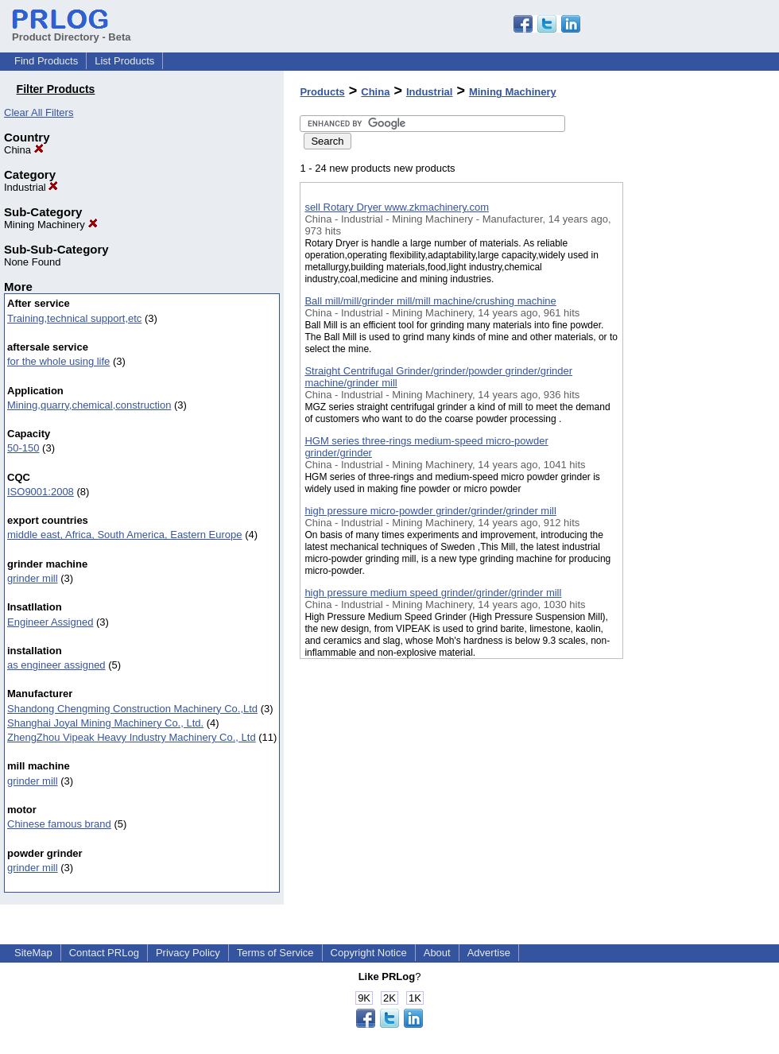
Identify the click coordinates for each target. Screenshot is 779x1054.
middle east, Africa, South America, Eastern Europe (124, 535)
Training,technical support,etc (74, 318)
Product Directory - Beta (71, 31)
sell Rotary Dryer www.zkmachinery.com (396, 207)
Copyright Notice (369, 953)
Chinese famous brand (59, 824)
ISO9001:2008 (40, 492)
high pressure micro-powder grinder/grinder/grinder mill (430, 511)
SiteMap (33, 953)
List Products (124, 61)
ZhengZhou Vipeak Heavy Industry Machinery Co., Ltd (131, 737)
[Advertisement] (702, 412)
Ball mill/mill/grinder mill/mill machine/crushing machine (430, 301)
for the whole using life (58, 361)
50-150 (23, 448)
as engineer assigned (56, 665)
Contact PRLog (104, 953)
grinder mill (32, 578)
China (24, 150)
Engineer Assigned (50, 622)
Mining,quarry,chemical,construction (89, 405)
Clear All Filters (38, 112)
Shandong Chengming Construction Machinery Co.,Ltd (132, 709)
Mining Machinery (51, 225)
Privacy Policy (188, 953)
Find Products (46, 61)
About (437, 953)
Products (322, 92)
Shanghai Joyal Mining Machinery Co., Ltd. (105, 723)
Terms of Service (275, 953)
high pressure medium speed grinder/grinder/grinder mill (432, 593)
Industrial (31, 187)
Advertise (488, 953)
